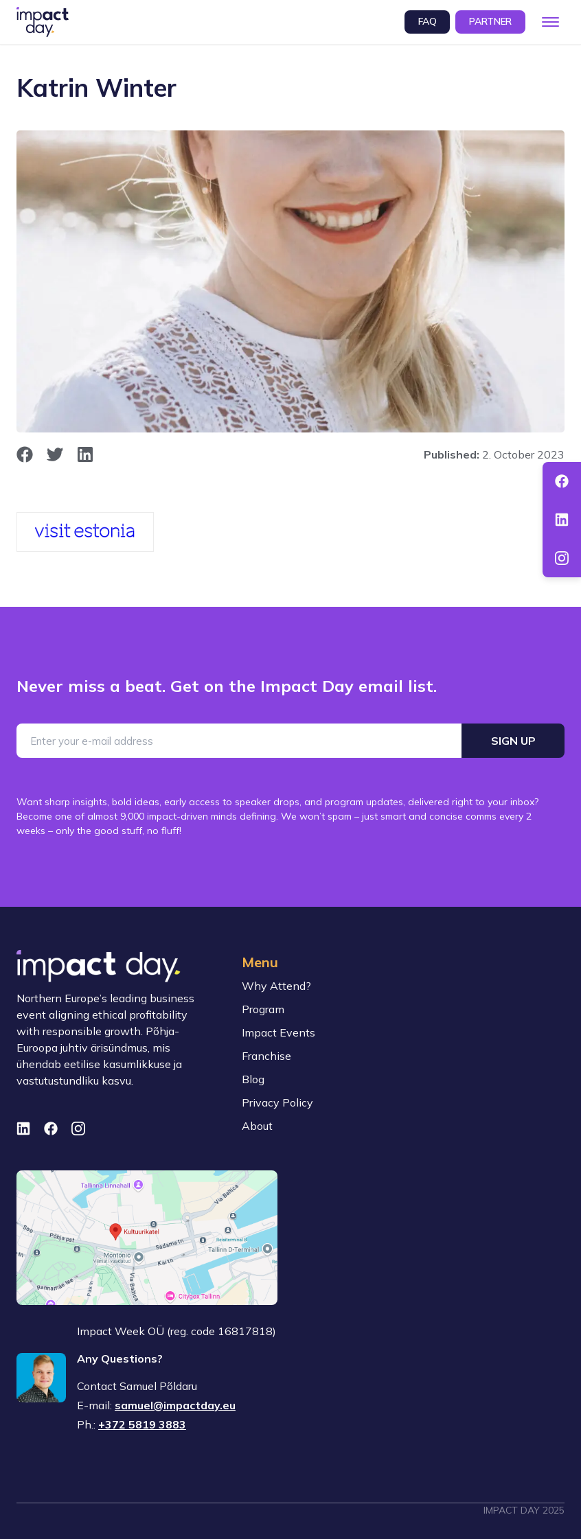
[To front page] (42, 22)
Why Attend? (276, 986)
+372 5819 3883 (142, 1424)
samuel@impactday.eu (175, 1405)
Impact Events (278, 1032)
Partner (490, 21)
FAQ (427, 21)
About (257, 1126)
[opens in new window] (24, 454)
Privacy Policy (277, 1102)
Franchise (266, 1056)
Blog (253, 1079)
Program (263, 1009)
